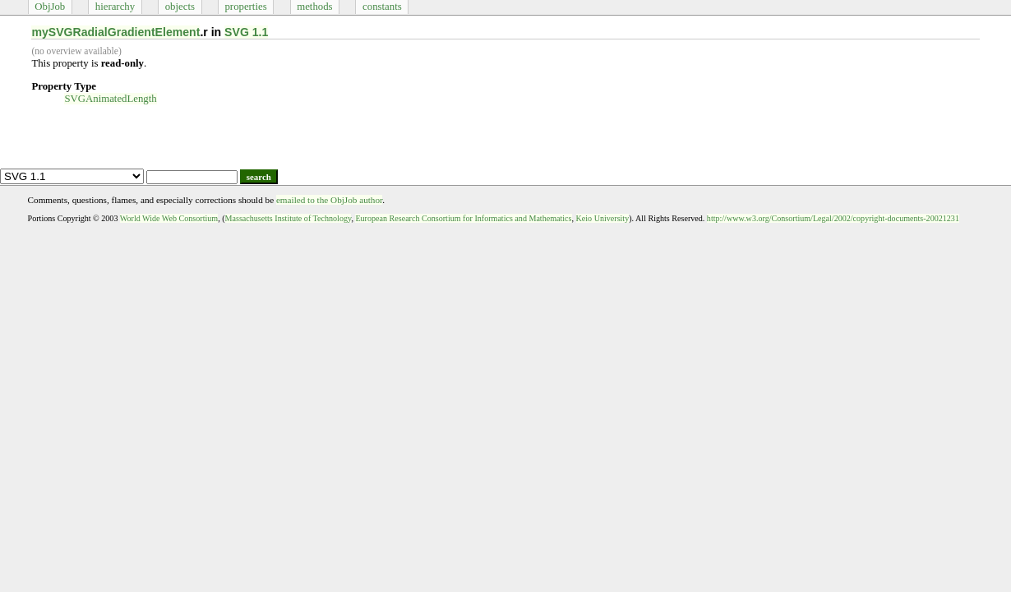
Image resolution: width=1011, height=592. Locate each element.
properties (245, 6)
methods (314, 6)
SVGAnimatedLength (110, 98)
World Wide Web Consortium (169, 218)
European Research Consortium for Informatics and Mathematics (463, 218)
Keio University (603, 218)
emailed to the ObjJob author (329, 200)
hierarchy (115, 6)
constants (382, 6)
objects (180, 6)
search (259, 177)
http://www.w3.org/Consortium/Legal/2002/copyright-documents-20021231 (833, 218)
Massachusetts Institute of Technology (288, 218)
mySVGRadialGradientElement (115, 32)
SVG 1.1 (246, 32)
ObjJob (50, 6)
